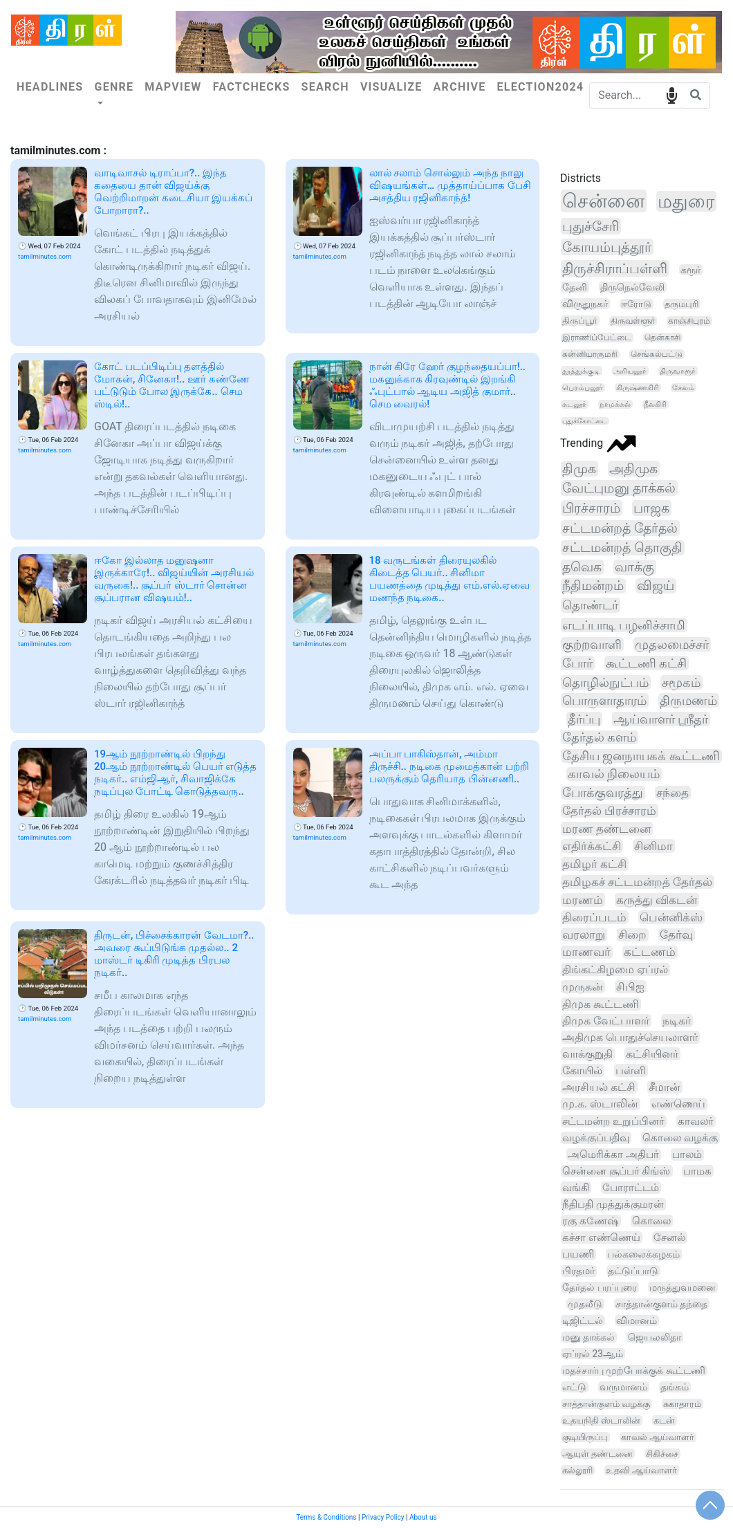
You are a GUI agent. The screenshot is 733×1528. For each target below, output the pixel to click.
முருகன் (582, 986)
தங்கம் (674, 1386)
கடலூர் (574, 404)
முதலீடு (585, 1303)
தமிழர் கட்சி (594, 864)
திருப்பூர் (579, 320)
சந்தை (672, 793)
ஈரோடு (636, 304)
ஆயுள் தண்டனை (597, 1453)
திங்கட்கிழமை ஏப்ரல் (615, 969)
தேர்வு (676, 934)
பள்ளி (630, 1070)
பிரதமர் (578, 1271)
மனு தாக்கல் (588, 1337)
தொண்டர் (590, 605)
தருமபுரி (681, 304)
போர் (577, 663)
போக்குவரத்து (602, 793)
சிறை (632, 934)
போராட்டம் (630, 1187)
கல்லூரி (577, 1470)
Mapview (173, 86)
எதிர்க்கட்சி (591, 846)
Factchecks (251, 86)
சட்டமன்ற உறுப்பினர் (613, 1121)
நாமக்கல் (615, 404)
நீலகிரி (655, 404)
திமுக (579, 469)
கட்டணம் (650, 952)
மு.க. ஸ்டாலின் (600, 1104)
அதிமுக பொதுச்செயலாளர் (630, 1037)
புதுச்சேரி (590, 226)
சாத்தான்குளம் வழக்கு (606, 1404)
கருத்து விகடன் (656, 900)
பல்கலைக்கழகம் (643, 1254)
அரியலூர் (630, 371)
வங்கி (575, 1187)
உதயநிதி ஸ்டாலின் (601, 1420)
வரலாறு (583, 934)
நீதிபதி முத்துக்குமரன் (613, 1204)
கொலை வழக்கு (680, 1138)
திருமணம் (688, 700)
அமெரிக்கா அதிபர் (613, 1154)
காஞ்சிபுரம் (689, 321)
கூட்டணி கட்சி (646, 663)
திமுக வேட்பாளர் (605, 1020)
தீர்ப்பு (584, 719)
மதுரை (686, 201)
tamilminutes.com (44, 256)
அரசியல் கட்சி (598, 1087)
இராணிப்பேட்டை (596, 337)
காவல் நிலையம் (614, 774)
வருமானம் (623, 1386)
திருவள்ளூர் (633, 321)
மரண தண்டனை (606, 829)
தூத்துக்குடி (581, 371)
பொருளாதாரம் (604, 700)
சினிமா (653, 846)
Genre (113, 86)
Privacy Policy (383, 1517)
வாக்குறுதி (587, 1053)
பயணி (578, 1254)
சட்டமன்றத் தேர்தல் (620, 528)
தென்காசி (662, 337)
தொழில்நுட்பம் (605, 682)
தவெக (582, 567)
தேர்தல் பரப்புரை (599, 1287)
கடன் (664, 1420)
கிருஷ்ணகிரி (637, 387)
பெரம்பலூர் (582, 387)
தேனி (574, 287)
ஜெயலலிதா (654, 1337)
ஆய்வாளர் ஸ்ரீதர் (660, 719)
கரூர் (690, 269)
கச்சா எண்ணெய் (601, 1237)
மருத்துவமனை (682, 1287)
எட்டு (574, 1386)
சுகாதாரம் (682, 1404)
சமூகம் (681, 682)
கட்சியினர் (652, 1053)
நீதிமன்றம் (593, 585)
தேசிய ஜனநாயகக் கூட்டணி (641, 756)
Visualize (391, 86)
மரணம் (582, 900)
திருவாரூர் (678, 371)
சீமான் (664, 1087)
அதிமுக (633, 469)
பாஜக (651, 508)
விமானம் (636, 1320)
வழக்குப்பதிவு (595, 1138)
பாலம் (687, 1154)
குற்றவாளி (592, 644)
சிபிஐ (630, 986)
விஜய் (655, 585)
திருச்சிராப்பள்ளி (614, 268)
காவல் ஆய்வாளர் (657, 1437)
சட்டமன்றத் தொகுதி (622, 547)
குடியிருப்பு (585, 1437)
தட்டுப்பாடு (633, 1270)
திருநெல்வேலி (632, 287)
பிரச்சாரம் (591, 508)
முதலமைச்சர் (672, 644)
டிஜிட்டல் (582, 1320)
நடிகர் (676, 1020)
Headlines (50, 86)
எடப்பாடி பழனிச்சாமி (623, 625)
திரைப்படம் (594, 917)
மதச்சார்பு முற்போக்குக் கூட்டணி (633, 1370)
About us (423, 1517)
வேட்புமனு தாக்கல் (619, 488)
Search (325, 86)
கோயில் (582, 1070)
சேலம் (683, 387)
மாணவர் (586, 952)
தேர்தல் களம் (599, 737)
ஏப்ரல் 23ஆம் (592, 1353)
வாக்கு (634, 567)
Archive (460, 86)
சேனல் (669, 1237)
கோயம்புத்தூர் (606, 247)
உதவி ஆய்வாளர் (641, 1470)
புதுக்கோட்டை (584, 421)
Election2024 (540, 86)
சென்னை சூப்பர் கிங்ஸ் (616, 1171)
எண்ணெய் (678, 1104)
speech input (672, 94)
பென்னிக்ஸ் (671, 917)
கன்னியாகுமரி (590, 354)
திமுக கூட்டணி (600, 1004)
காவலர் (696, 1121)
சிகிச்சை (662, 1453)
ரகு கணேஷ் (590, 1221)
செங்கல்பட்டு (657, 354)
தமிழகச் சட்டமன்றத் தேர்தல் (637, 882)
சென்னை (603, 201)
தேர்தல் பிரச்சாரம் (609, 811)
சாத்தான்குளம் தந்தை (661, 1303)
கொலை (651, 1221)
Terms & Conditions (326, 1517)
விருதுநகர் (585, 303)
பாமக (697, 1171)
